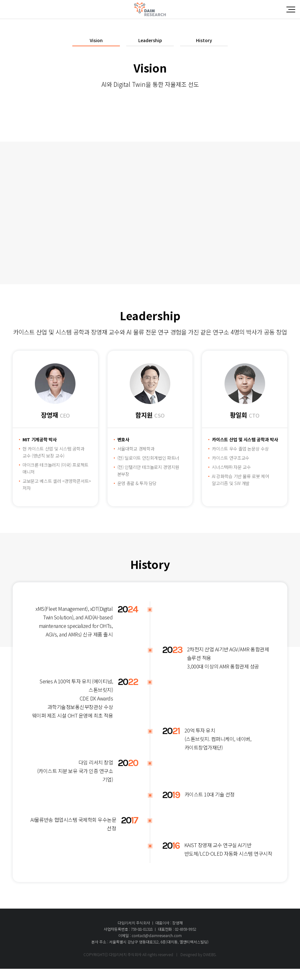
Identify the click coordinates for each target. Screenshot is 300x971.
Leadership (150, 41)
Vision (96, 41)
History (204, 41)
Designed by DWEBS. (198, 956)
